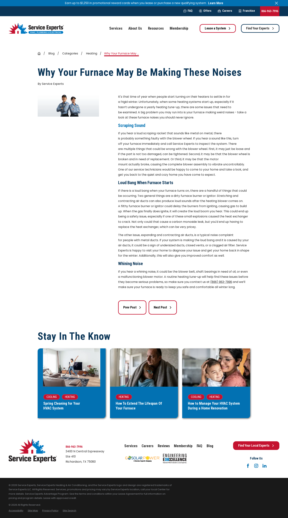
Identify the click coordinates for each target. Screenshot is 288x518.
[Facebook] (248, 466)
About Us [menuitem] (135, 28)
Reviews (164, 446)
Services (130, 446)
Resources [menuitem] (156, 28)
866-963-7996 (269, 11)
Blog (210, 446)
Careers (225, 11)
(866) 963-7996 (221, 282)
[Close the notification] (276, 3)
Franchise (247, 11)
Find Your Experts (260, 28)
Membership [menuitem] (179, 28)
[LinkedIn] (264, 466)
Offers (205, 11)
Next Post (163, 307)
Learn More (215, 3)
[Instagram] (256, 466)
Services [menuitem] (115, 28)
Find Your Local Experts (256, 445)
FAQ (187, 11)
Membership (183, 446)
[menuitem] (16, 510)
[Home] (36, 28)
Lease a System (218, 28)
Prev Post (132, 307)
